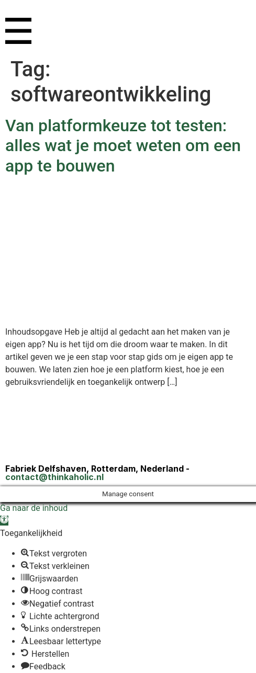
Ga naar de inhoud (34, 508)
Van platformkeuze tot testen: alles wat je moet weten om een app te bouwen (123, 146)
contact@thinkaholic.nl (54, 477)
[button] (4, 521)
